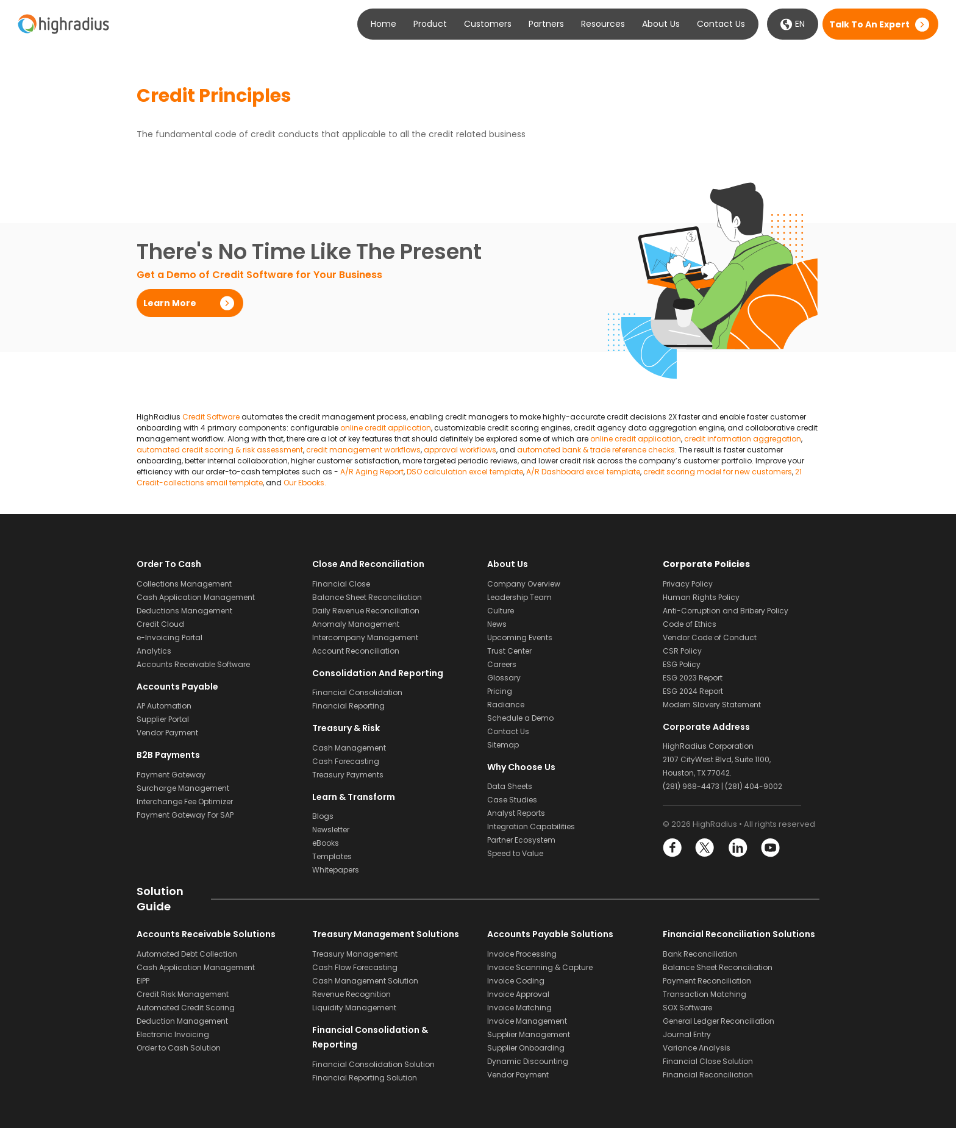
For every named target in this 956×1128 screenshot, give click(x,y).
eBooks (325, 843)
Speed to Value (515, 853)
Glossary (504, 678)
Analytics (154, 651)
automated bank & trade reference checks (596, 449)
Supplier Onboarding (526, 1048)
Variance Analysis (696, 1048)
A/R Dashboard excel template (583, 471)
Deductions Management (184, 610)
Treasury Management (355, 954)
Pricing (499, 691)
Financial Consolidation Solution (373, 1064)
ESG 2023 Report (692, 678)
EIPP (143, 981)
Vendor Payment (167, 732)
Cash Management (349, 748)
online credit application (385, 428)
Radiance (505, 704)
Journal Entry (687, 1034)
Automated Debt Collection (187, 954)
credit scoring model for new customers (717, 471)
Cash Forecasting (345, 761)
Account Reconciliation (355, 651)
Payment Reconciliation (707, 981)
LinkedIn (737, 847)
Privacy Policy (688, 584)
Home (383, 24)
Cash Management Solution (365, 981)
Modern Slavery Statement (712, 704)
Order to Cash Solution (179, 1048)
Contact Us (721, 24)
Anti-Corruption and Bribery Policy (725, 610)
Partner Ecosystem (521, 840)
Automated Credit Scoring (186, 1007)
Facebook (673, 847)
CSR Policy (682, 651)
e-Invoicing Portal (169, 637)
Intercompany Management (365, 637)
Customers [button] (488, 24)
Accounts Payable (177, 686)
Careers (501, 664)
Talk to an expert (869, 24)
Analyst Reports (516, 813)
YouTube (770, 847)
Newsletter (330, 829)
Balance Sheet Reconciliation (367, 597)
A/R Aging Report (372, 471)
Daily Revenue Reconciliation (365, 610)
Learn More (169, 303)
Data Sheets (509, 786)
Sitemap (503, 745)
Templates (332, 856)
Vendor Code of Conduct (710, 637)
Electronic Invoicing (173, 1034)
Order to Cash (169, 564)
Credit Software (211, 417)
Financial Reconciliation (708, 1074)
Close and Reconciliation (368, 564)
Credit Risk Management (183, 994)
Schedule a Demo (520, 718)
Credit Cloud (160, 624)
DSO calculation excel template (465, 471)
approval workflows (460, 449)
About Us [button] (661, 24)
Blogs (323, 816)
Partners (546, 24)
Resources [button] (603, 24)
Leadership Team (519, 597)
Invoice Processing (522, 954)
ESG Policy (682, 664)
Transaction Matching (704, 994)
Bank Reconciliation (700, 954)
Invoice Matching (519, 1007)
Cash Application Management (196, 597)
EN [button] (792, 24)
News (497, 624)
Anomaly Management (355, 624)
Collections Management (184, 584)
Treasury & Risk (346, 728)
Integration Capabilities (531, 826)
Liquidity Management (354, 1007)
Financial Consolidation (357, 692)
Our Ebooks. (305, 482)
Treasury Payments (347, 774)
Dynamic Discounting (527, 1061)
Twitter (705, 847)
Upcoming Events (519, 637)
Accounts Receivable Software (193, 664)
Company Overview (523, 584)
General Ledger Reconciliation (718, 1021)
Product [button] (430, 24)
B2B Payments (168, 755)
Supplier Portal (163, 719)
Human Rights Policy (701, 597)
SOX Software (687, 1007)
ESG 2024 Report (693, 691)
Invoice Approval (518, 994)
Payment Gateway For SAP (185, 815)
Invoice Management (527, 1021)
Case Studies (512, 799)
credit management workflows (363, 449)
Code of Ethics (689, 624)
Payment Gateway (171, 774)
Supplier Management (528, 1034)
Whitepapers (335, 870)
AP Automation (164, 706)
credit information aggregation (742, 439)
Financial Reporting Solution (364, 1078)
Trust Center (509, 651)
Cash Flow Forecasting (355, 967)
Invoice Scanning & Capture (540, 967)
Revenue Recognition (351, 994)
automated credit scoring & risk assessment (220, 449)
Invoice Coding (515, 981)
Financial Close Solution (708, 1061)
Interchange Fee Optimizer (185, 801)
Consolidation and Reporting (377, 673)
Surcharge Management (183, 788)
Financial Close (341, 584)
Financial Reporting (348, 706)
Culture (500, 610)
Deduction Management (182, 1021)
